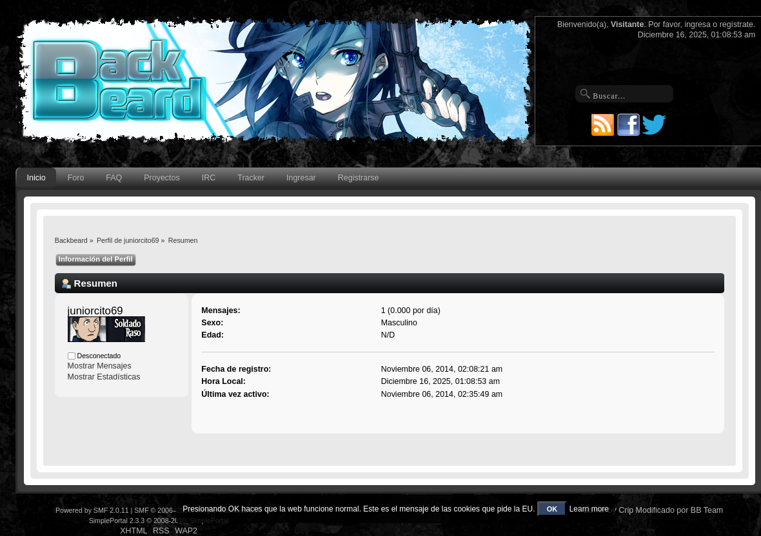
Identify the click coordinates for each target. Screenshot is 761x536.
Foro (76, 177)
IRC (208, 177)
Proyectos (161, 177)
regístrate (736, 24)
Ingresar (301, 177)
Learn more (589, 508)
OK (552, 509)
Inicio (36, 177)
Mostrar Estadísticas (104, 376)
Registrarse (358, 177)
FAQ (114, 177)
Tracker (250, 177)
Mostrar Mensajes (100, 365)
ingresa (697, 24)
